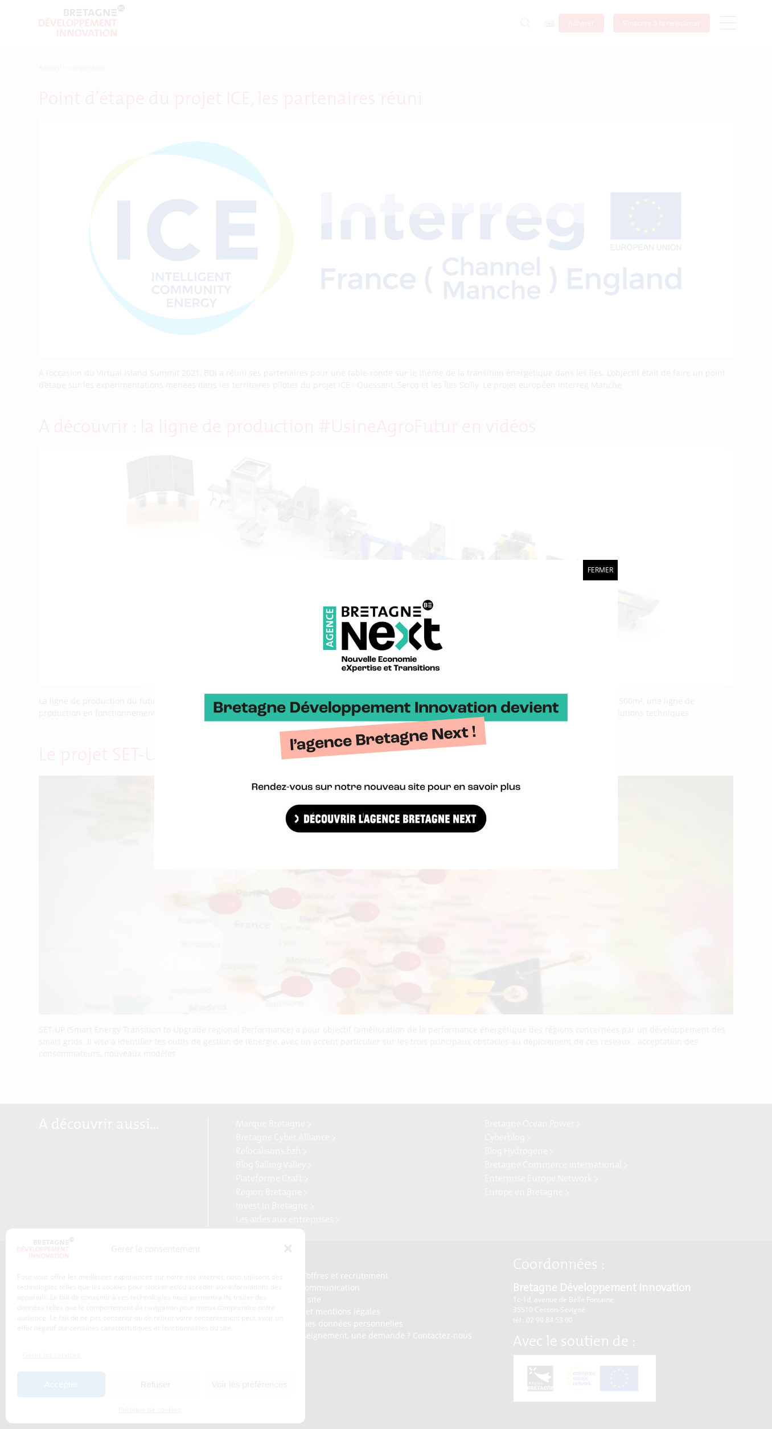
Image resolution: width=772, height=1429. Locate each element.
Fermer (600, 570)
